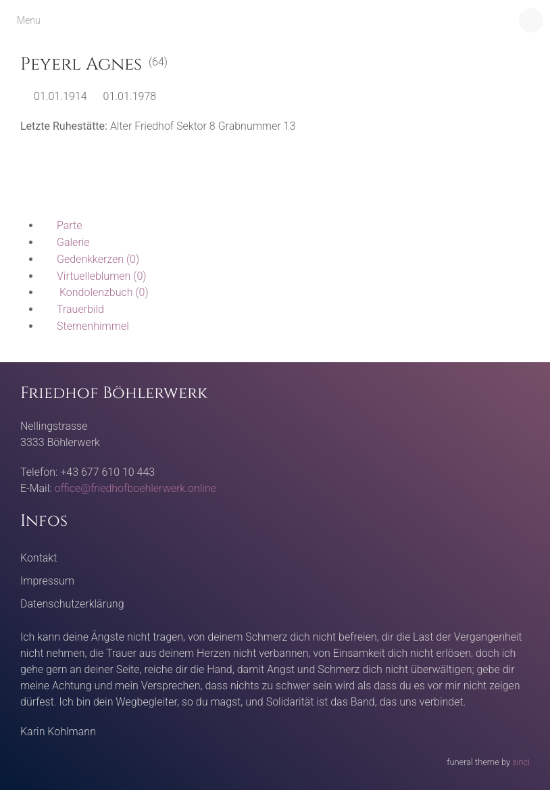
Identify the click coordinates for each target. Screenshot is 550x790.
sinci (521, 762)
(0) (90, 259)
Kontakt (38, 557)
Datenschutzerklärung (72, 603)
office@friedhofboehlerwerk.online (135, 488)
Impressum (47, 580)
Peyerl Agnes (81, 64)
